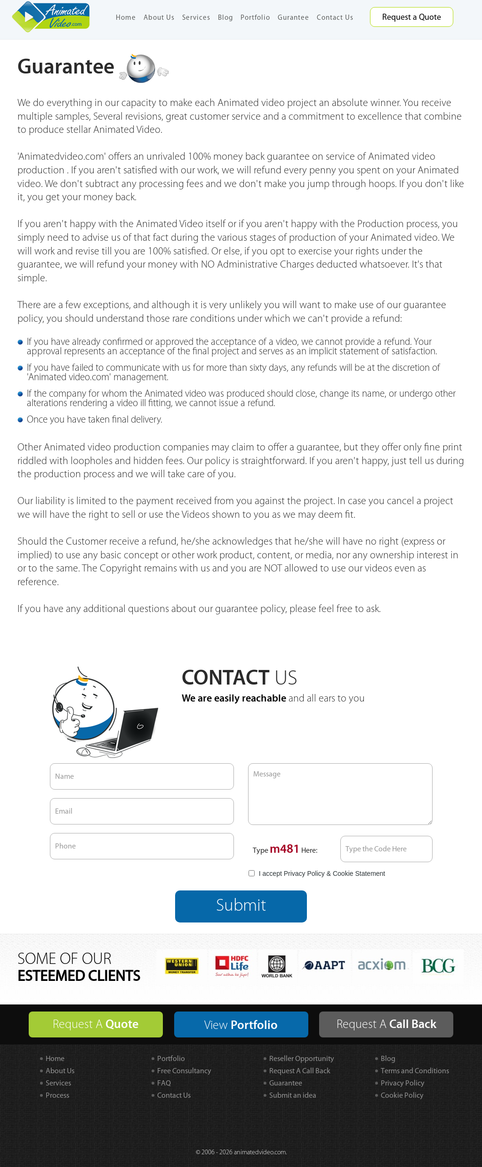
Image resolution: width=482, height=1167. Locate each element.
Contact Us (335, 17)
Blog (225, 17)
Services (196, 17)
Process (57, 1095)
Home (126, 17)
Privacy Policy (304, 873)
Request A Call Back (299, 1070)
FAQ (164, 1082)
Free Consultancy (184, 1070)
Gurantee (293, 17)
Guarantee (285, 1082)
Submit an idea (292, 1095)
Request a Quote (411, 17)
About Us (159, 17)
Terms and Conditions (415, 1070)
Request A (95, 1024)
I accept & (316, 873)
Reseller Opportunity (301, 1058)
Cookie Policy (402, 1095)
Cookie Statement (359, 873)
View (241, 1025)
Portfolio (255, 17)
